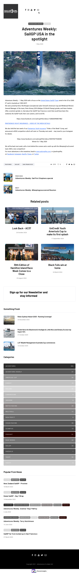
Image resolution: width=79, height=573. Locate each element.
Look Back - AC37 (21, 229)
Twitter (36, 154)
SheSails (40, 451)
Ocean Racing (40, 423)
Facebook (10, 154)
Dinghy (40, 383)
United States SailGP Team (50, 100)
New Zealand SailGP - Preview (15, 485)
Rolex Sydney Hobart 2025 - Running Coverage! (35, 318)
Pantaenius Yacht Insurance (37, 128)
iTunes (29, 154)
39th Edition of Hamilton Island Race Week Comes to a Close (21, 271)
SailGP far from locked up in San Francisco (20, 535)
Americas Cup (29, 213)
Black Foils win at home (57, 268)
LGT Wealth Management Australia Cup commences (36, 344)
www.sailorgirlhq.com (43, 151)
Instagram (17, 154)
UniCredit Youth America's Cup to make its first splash (57, 232)
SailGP (63, 249)
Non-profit (40, 417)
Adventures (40, 366)
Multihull (40, 412)
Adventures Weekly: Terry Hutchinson (19, 523)
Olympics (40, 429)
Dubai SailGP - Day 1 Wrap (14, 497)
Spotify (24, 154)
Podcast (40, 434)
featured (8, 164)
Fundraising (40, 394)
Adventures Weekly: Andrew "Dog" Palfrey (20, 510)
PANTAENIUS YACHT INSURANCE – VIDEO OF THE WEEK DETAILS (27, 123)
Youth (66, 213)
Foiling (47, 23)
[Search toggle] (38, 13)
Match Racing (40, 406)
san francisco (28, 164)
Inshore (40, 400)
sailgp (17, 164)
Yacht (40, 457)
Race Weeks (29, 249)
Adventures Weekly (36, 23)
